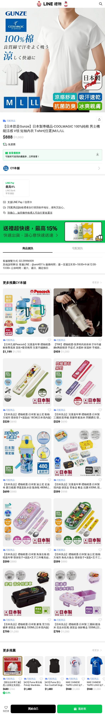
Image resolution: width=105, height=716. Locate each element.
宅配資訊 (77, 248)
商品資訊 (27, 248)
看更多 (96, 282)
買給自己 (33, 708)
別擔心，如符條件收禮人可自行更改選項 (29, 212)
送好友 (79, 709)
